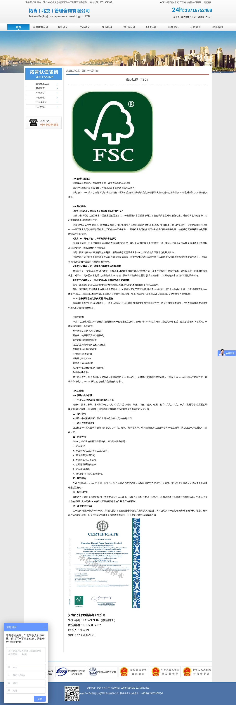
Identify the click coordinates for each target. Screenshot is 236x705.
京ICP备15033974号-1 (152, 693)
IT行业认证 (129, 27)
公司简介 (195, 27)
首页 (18, 27)
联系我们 (217, 27)
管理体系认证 (40, 27)
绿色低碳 (107, 27)
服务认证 (63, 27)
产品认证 (85, 27)
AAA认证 (151, 27)
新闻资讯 (173, 27)
